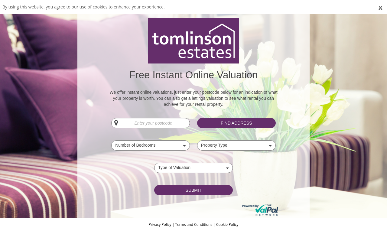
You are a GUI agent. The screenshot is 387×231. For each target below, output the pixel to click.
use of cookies (94, 7)
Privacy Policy (160, 224)
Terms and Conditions (193, 224)
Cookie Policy (227, 224)
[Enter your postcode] (150, 123)
